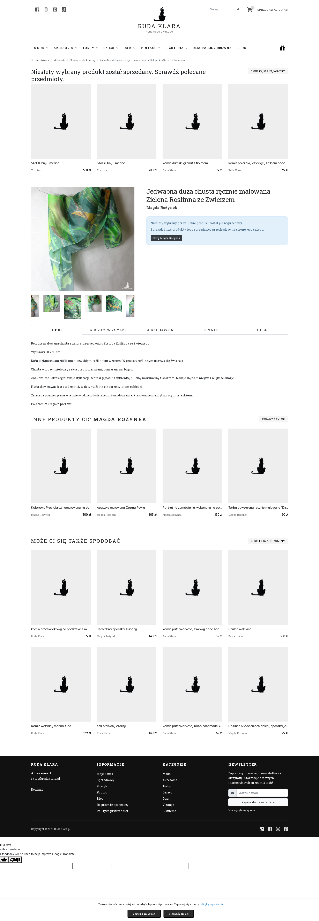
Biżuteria (169, 811)
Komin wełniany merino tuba (51, 726)
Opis (57, 329)
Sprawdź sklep (273, 419)
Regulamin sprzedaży (112, 805)
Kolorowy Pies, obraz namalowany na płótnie (61, 508)
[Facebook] (37, 9)
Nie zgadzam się (178, 913)
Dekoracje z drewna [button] (212, 48)
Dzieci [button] (110, 48)
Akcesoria (59, 60)
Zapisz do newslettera (258, 802)
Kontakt (37, 789)
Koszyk (102, 786)
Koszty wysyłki (108, 329)
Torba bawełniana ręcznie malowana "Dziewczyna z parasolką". (258, 508)
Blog (241, 48)
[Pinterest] (55, 9)
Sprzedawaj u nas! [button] (272, 10)
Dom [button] (129, 48)
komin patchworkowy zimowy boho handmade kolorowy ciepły (192, 629)
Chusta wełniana (239, 629)
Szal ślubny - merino (45, 163)
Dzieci (167, 792)
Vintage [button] (150, 48)
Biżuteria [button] (176, 48)
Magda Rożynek (161, 207)
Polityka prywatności (112, 811)
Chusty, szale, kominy (82, 60)
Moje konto (105, 774)
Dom (166, 798)
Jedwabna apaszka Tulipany (117, 629)
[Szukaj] (238, 9)
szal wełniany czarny (111, 726)
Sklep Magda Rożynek (166, 238)
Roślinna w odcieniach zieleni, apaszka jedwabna (258, 726)
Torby (167, 786)
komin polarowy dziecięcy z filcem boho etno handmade (258, 163)
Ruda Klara (159, 23)
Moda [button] (41, 48)
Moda (167, 774)
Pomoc (102, 792)
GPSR (262, 329)
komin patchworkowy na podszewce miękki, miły (61, 629)
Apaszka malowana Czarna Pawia (121, 508)
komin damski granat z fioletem (185, 163)
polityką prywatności (212, 904)
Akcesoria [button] (65, 48)
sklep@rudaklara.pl (45, 778)
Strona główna (40, 60)
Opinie (211, 329)
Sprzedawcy (105, 780)
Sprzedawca (159, 329)
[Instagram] (46, 9)
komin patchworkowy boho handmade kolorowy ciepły (192, 726)
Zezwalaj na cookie (144, 913)
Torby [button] (90, 48)
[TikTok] (64, 9)
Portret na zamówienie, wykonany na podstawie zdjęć (192, 508)
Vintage (168, 805)
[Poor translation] (15, 860)
